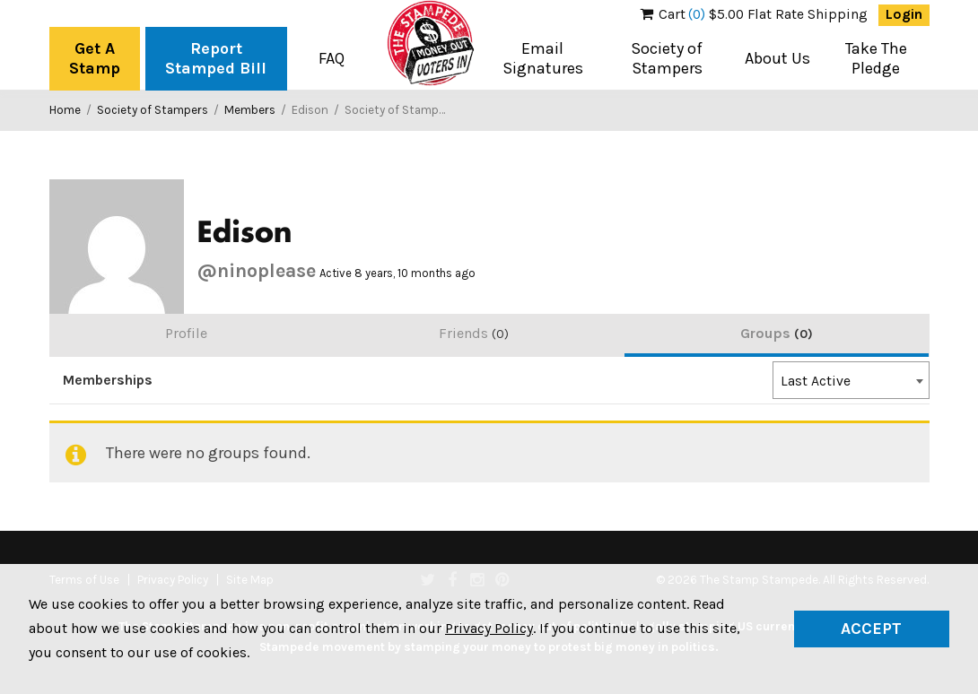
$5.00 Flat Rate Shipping (754, 14)
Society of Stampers (667, 58)
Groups (776, 333)
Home (65, 110)
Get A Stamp (94, 58)
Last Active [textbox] (816, 381)
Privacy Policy (489, 628)
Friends (474, 333)
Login (904, 14)
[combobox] (851, 380)
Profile (186, 333)
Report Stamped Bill (215, 58)
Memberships (108, 380)
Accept (871, 628)
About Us (777, 58)
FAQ (332, 58)
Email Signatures (542, 58)
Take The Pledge (876, 58)
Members (249, 110)
